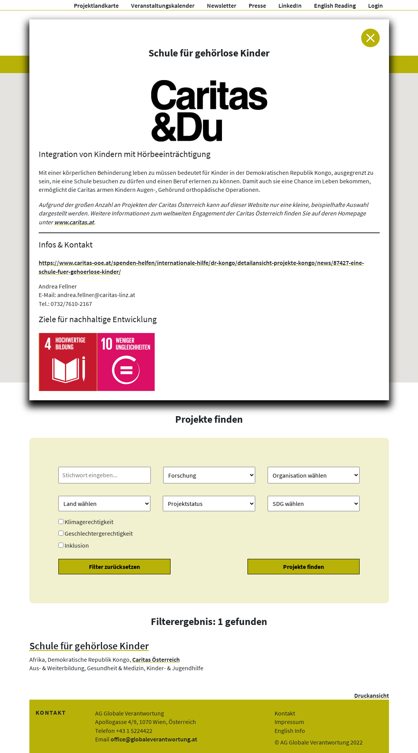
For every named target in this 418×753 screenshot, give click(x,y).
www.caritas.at (74, 222)
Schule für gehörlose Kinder (89, 646)
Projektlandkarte (96, 5)
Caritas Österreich (156, 659)
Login (375, 5)
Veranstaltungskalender (162, 5)
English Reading (335, 5)
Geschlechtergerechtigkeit (99, 533)
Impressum (289, 722)
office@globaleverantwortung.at (154, 739)
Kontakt (285, 713)
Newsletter (221, 5)
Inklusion (77, 545)
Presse (257, 5)
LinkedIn (290, 5)
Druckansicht (371, 695)
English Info (290, 730)
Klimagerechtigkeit (89, 522)
